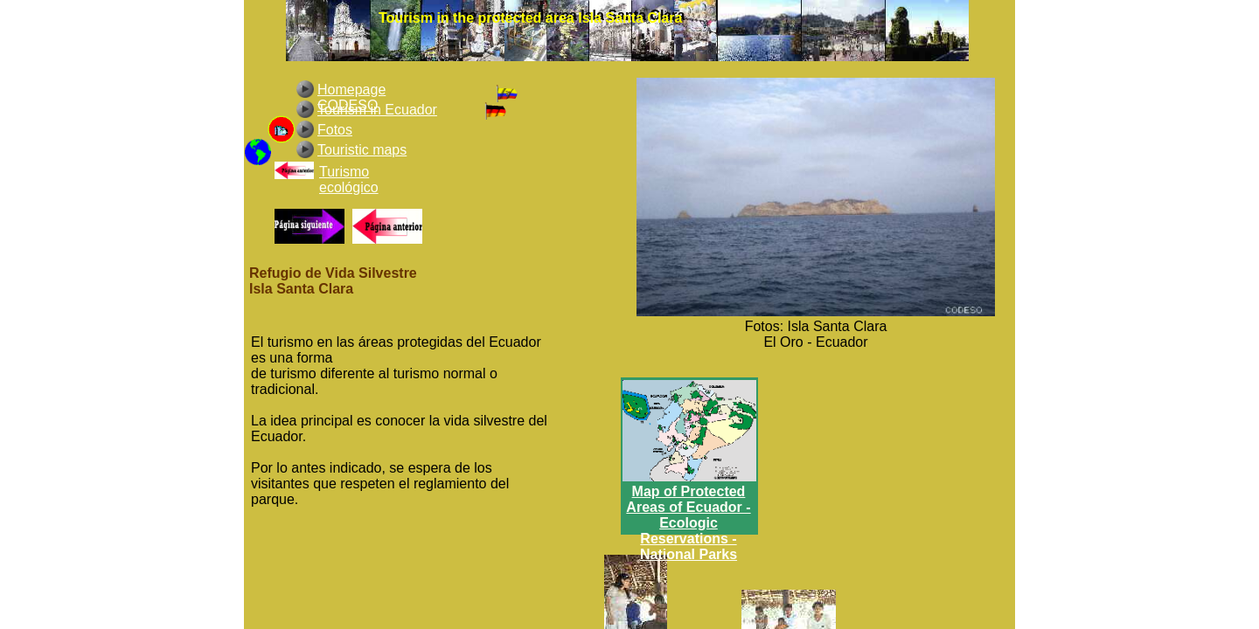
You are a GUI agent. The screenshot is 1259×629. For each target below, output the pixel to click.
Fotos (334, 129)
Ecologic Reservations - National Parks (688, 538)
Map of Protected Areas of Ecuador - (688, 499)
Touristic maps (362, 149)
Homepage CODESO (351, 97)
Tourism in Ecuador (377, 109)
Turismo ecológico (349, 179)
